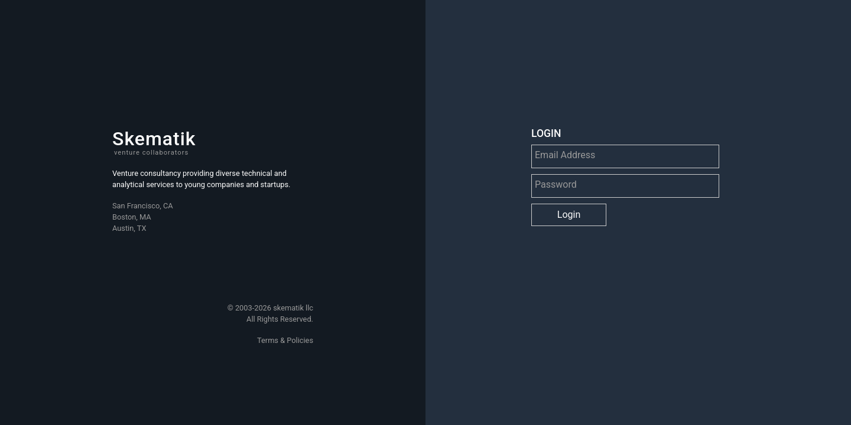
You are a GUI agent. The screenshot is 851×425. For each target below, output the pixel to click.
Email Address (565, 152)
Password (556, 181)
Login (568, 214)
